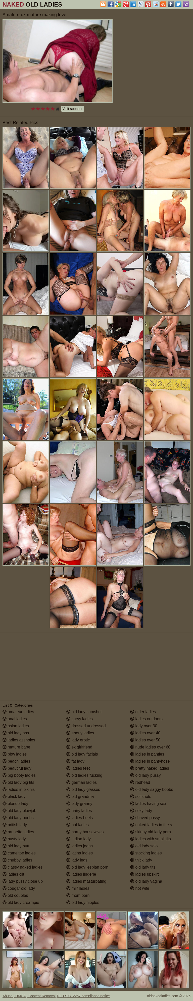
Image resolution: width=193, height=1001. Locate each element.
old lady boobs (18, 818)
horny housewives (85, 832)
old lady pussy (145, 775)
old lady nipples (82, 902)
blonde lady (15, 803)
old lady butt (16, 846)
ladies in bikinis (19, 789)
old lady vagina (146, 881)
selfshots (140, 796)
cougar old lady (19, 888)
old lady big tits (18, 782)
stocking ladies (146, 853)
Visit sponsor (73, 109)
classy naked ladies (22, 867)
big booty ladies (19, 775)
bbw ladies (15, 754)
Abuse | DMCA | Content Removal (29, 996)
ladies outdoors (146, 719)
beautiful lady (17, 768)
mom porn (77, 895)
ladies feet (78, 768)
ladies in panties (147, 754)
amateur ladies (18, 712)
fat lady (75, 761)
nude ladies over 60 (150, 747)
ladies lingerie (81, 874)
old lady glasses (83, 789)
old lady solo (144, 846)
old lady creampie (21, 902)
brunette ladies (18, 832)
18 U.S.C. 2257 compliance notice (83, 996)
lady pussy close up (23, 881)
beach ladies (16, 761)
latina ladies (79, 853)
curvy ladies (79, 719)
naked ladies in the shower (156, 825)
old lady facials (82, 754)
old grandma (80, 796)
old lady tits (142, 867)
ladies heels (79, 818)
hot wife (139, 888)
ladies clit (13, 874)
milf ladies (77, 888)
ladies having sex (148, 803)
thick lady (141, 860)
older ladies (143, 712)
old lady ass (16, 733)
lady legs (76, 860)
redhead (140, 782)
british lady (15, 825)
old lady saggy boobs (151, 789)
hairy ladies (79, 811)
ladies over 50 (145, 740)
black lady (14, 796)
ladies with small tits (150, 839)
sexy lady (141, 811)
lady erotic (78, 740)
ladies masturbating (86, 881)
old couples (15, 895)
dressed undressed (86, 726)
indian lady (78, 839)
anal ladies (15, 719)
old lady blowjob (19, 811)
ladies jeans (79, 846)
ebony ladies (80, 733)
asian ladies (16, 726)
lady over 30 (143, 726)
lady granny (79, 803)
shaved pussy (145, 818)
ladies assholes (19, 740)
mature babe (16, 747)
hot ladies (77, 825)
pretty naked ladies (149, 768)
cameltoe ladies (19, 853)
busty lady (14, 839)
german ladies (81, 782)
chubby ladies (17, 860)
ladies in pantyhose (150, 761)
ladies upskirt (144, 874)
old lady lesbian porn (87, 867)
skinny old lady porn (150, 832)
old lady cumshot (84, 712)
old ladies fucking (84, 775)
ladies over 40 (145, 733)
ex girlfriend (79, 747)
